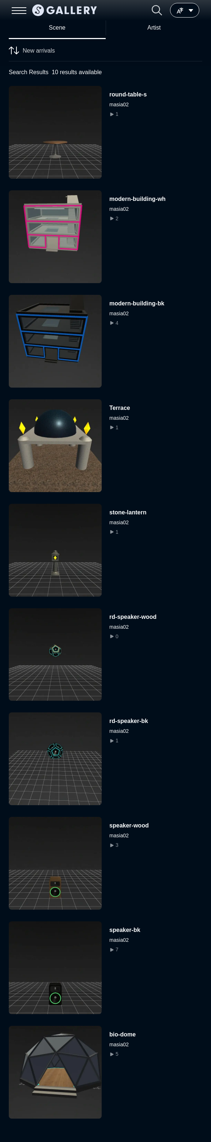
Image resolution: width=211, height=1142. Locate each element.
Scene (57, 27)
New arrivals (32, 51)
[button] (157, 10)
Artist (154, 27)
